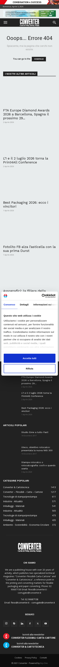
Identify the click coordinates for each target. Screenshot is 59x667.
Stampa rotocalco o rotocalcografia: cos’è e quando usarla (38, 465)
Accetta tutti (29, 358)
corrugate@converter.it (43, 602)
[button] (5, 22)
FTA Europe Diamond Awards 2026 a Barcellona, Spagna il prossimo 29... (26, 114)
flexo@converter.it (20, 602)
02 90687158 (31, 599)
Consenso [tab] (9, 304)
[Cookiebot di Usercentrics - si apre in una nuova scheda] (42, 296)
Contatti (43, 657)
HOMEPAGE (39, 59)
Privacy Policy (31, 657)
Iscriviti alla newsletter (33, 636)
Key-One (44, 663)
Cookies (18, 657)
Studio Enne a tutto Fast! (34, 432)
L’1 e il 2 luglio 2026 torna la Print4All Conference (25, 160)
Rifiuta (29, 368)
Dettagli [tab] (24, 304)
